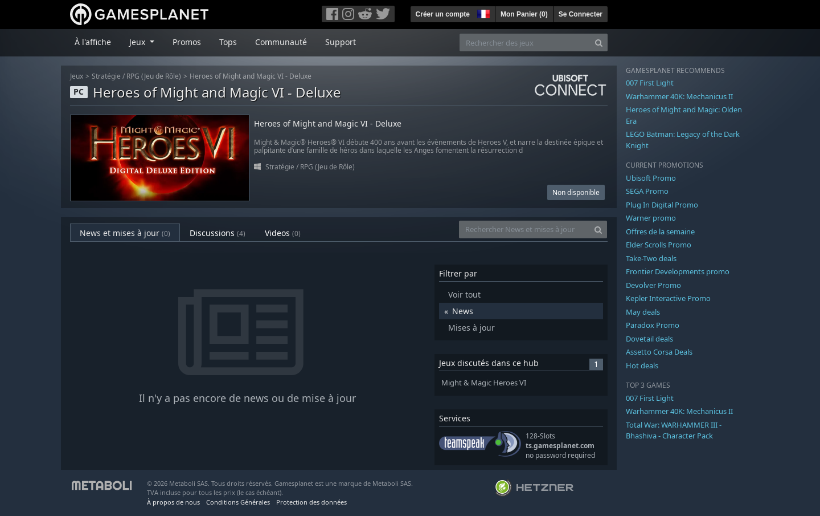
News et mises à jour (125, 232)
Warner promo (651, 218)
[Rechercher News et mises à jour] (524, 229)
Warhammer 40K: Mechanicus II (679, 96)
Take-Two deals (651, 258)
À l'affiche (93, 41)
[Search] (599, 42)
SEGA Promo (647, 191)
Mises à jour (471, 327)
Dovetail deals (649, 339)
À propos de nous (173, 502)
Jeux (76, 76)
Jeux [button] (138, 41)
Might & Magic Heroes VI (483, 383)
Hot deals (642, 365)
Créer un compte (443, 14)
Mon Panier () (524, 14)
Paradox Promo (652, 325)
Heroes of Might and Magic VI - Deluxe (250, 76)
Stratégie (106, 76)
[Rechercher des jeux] (525, 42)
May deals (643, 312)
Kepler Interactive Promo (668, 298)
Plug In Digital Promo (662, 205)
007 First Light (650, 83)
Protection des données (311, 502)
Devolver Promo (653, 285)
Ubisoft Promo (651, 178)
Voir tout (464, 294)
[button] (482, 12)
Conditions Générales (238, 502)
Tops (228, 41)
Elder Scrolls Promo (658, 244)
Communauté (281, 41)
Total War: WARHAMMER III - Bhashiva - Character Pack (673, 430)
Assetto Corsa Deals (659, 352)
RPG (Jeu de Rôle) (153, 76)
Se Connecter (580, 14)
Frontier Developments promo (677, 271)
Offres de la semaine (660, 231)
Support (340, 41)
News (462, 311)
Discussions (217, 232)
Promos (187, 41)
